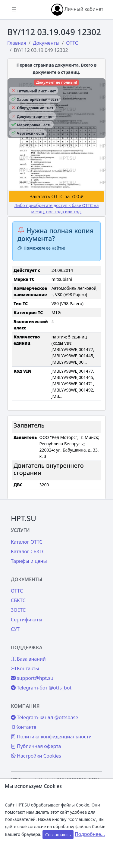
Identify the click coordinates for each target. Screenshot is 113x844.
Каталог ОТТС (26, 542)
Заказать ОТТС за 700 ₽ (56, 196)
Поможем (31, 248)
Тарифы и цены (29, 561)
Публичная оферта (36, 746)
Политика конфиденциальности (51, 736)
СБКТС (18, 600)
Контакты (25, 668)
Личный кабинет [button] (77, 10)
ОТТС (17, 590)
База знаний (28, 659)
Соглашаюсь (58, 834)
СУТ (15, 629)
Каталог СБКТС (28, 551)
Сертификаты (26, 619)
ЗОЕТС (18, 610)
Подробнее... (90, 834)
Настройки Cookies (36, 755)
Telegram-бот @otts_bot (41, 687)
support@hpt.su (32, 678)
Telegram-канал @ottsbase (44, 717)
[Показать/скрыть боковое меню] (13, 9)
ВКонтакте (24, 727)
